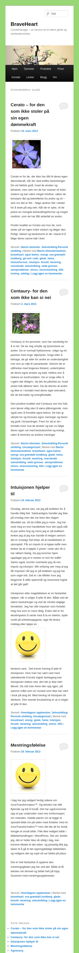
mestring (55, 262)
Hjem (14, 68)
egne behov (32, 254)
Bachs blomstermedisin (51, 250)
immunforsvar (19, 262)
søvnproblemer (20, 269)
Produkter (45, 68)
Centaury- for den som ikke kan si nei (35, 937)
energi (44, 254)
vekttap (25, 273)
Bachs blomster (30, 247)
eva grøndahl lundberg (33, 454)
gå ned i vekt (30, 258)
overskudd (17, 266)
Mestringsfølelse (28, 745)
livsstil (45, 262)
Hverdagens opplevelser (36, 712)
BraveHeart (24, 24)
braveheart (17, 254)
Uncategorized (31, 447)
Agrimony (17, 950)
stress (34, 269)
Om (55, 77)
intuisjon (34, 262)
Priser (61, 68)
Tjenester (29, 68)
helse (51, 258)
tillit (61, 269)
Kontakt (16, 77)
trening (15, 273)
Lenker (30, 77)
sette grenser (49, 266)
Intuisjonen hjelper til (24, 941)
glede (43, 258)
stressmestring (48, 269)
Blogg (43, 77)
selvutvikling (32, 266)
